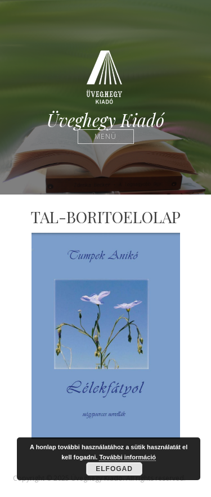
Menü (105, 136)
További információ (127, 457)
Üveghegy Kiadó (105, 120)
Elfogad (114, 469)
